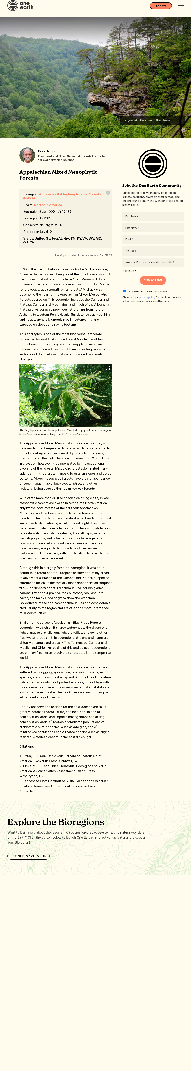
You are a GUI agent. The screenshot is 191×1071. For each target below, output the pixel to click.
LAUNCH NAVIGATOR (28, 856)
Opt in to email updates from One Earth (145, 291)
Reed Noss (46, 151)
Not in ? (129, 270)
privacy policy (147, 297)
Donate (161, 9)
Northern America (48, 205)
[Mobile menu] (181, 9)
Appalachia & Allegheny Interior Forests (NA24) (62, 196)
